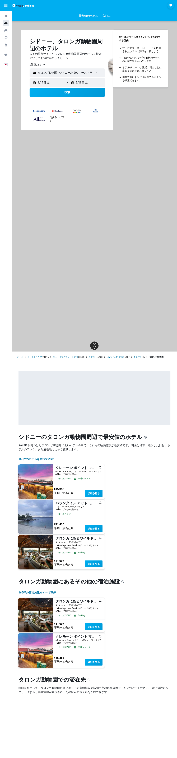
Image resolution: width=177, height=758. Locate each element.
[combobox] (38, 64)
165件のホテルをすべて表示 (36, 459)
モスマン (138, 357)
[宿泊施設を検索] (5, 23)
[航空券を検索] (5, 15)
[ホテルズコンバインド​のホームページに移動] (23, 5)
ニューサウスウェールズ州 (65, 357)
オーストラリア (34, 357)
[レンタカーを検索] (5, 30)
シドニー (93, 357)
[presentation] (145, 437)
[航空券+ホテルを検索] (5, 37)
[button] (6, 5)
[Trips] (5, 54)
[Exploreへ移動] (5, 44)
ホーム (20, 357)
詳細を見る (94, 493)
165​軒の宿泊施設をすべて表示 (37, 592)
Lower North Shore (115, 357)
